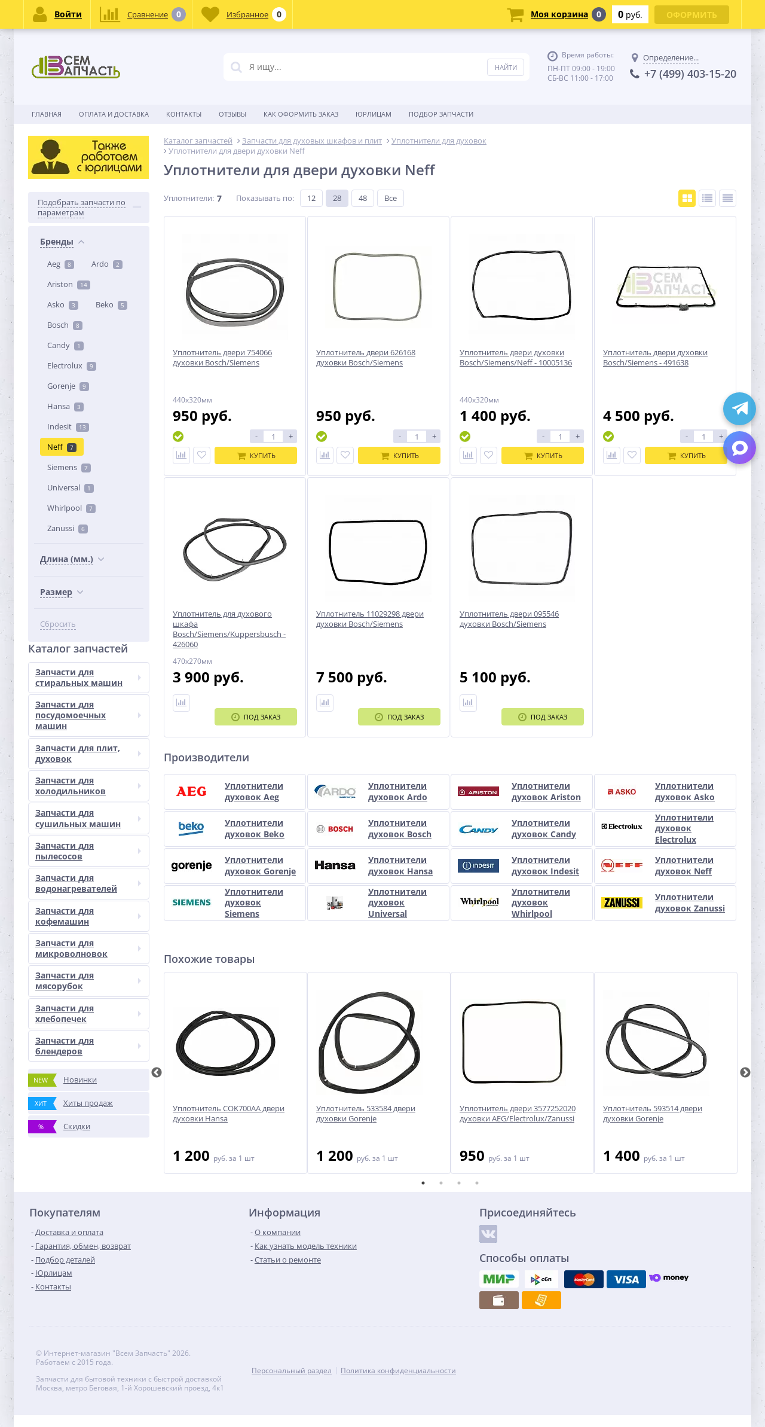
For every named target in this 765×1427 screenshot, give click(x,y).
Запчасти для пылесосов (88, 851)
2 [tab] (441, 1183)
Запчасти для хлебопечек (88, 1013)
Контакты (183, 113)
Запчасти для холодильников (88, 786)
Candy (65, 345)
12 (311, 198)
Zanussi (67, 528)
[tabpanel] (235, 1073)
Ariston (68, 284)
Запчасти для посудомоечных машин (88, 715)
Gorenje (68, 385)
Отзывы (232, 113)
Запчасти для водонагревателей (88, 883)
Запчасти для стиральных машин (88, 677)
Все (390, 198)
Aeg (60, 263)
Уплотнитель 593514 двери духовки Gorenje (652, 1113)
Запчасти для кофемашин (88, 916)
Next (745, 1073)
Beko (111, 304)
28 (337, 198)
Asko (62, 304)
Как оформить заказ (301, 113)
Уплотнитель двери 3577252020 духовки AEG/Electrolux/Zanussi (518, 1113)
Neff (61, 446)
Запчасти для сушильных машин (88, 818)
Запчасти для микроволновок (88, 948)
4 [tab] (477, 1183)
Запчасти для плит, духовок (88, 753)
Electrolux (71, 365)
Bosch (64, 324)
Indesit (68, 426)
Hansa (65, 406)
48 (363, 198)
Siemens (69, 467)
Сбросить (58, 624)
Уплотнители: (189, 198)
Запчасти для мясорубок (88, 980)
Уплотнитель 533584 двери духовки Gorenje (365, 1113)
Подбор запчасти (441, 113)
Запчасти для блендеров (88, 1046)
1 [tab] (423, 1183)
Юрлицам (373, 113)
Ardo (107, 263)
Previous (157, 1073)
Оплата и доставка (114, 113)
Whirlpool (71, 507)
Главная (47, 113)
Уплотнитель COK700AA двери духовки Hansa (228, 1113)
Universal (70, 487)
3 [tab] (459, 1183)
